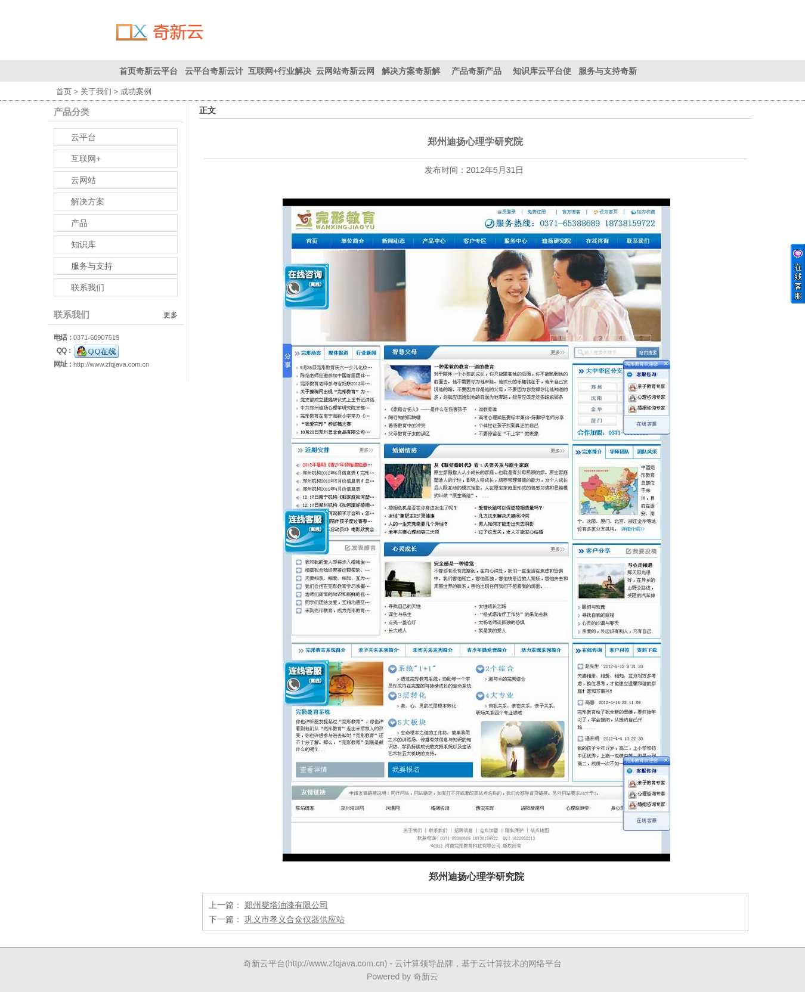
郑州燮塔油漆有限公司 (286, 905)
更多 (170, 315)
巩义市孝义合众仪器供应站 (294, 919)
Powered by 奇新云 (402, 976)
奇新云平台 (264, 963)
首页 (64, 91)
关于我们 (96, 91)
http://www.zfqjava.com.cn (111, 364)
